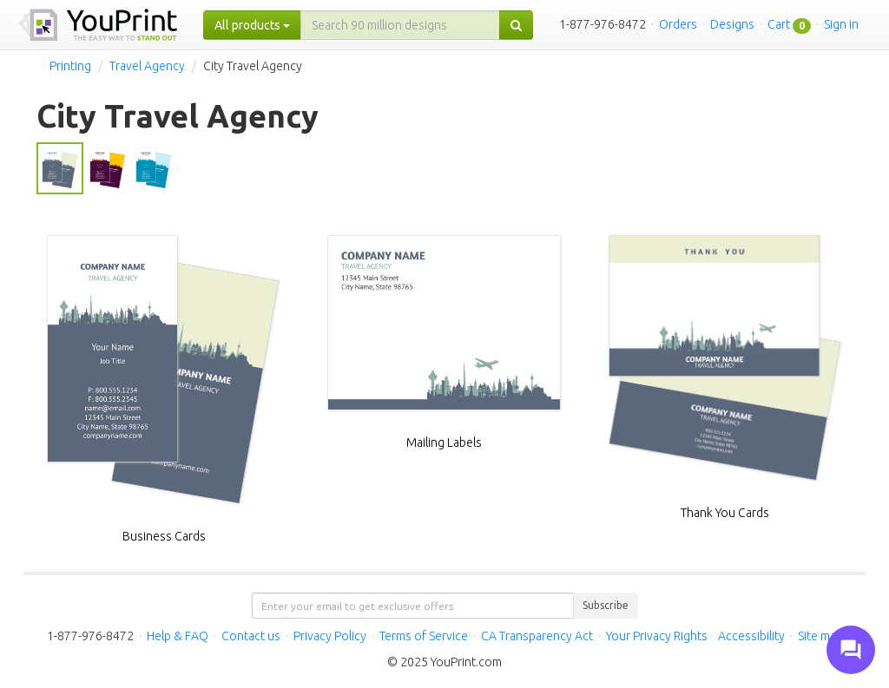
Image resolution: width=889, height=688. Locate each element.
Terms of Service (423, 636)
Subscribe (606, 605)
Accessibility (751, 636)
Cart (778, 24)
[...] (400, 25)
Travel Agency (147, 66)
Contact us (250, 636)
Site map (820, 636)
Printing (70, 66)
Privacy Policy (329, 636)
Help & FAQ (177, 636)
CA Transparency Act (537, 636)
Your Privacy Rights (657, 636)
